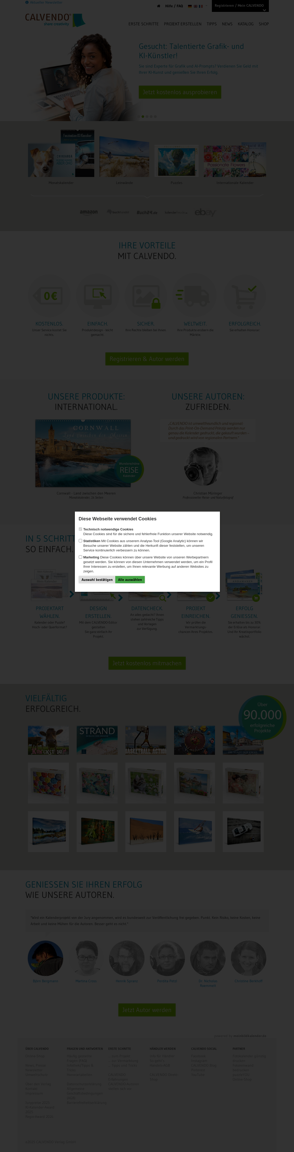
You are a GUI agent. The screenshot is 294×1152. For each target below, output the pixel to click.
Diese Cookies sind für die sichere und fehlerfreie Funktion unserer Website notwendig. (146, 531)
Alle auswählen (130, 579)
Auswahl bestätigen (97, 579)
